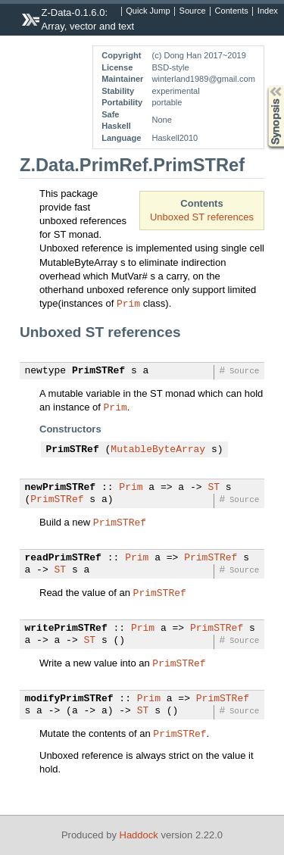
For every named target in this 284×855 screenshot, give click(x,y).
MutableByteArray (158, 450)
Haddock (139, 835)
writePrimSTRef (66, 628)
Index (267, 11)
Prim (128, 303)
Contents (231, 11)
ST (214, 488)
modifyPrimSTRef (69, 699)
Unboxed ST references (202, 217)
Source (192, 11)
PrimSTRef (98, 371)
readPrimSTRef (63, 558)
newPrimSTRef (60, 488)
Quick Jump (148, 11)
